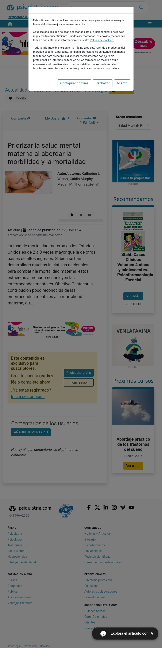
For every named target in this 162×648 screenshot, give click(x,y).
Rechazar (102, 83)
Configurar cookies (74, 83)
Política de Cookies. (102, 40)
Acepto (122, 83)
